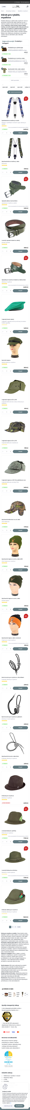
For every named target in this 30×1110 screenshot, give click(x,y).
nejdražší (12, 87)
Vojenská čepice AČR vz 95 (9, 440)
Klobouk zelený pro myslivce (10, 909)
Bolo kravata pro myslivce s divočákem (13, 677)
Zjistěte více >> (15, 1010)
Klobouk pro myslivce (8, 796)
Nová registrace (25, 2)
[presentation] (3, 994)
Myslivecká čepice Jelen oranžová (11, 638)
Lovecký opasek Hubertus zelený (11, 240)
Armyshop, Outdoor (11, 11)
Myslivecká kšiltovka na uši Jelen (11, 519)
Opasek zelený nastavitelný (9, 201)
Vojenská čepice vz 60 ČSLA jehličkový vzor (14, 480)
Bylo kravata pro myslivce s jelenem (12, 717)
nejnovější (19, 87)
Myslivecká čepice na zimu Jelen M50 (12, 559)
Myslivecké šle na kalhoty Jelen (10, 161)
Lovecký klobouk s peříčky (9, 831)
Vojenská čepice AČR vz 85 (9, 399)
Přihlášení (18, 2)
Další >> (19, 927)
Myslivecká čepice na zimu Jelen (11, 598)
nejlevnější (5, 87)
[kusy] (7, 133)
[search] (27, 6)
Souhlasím (19, 1106)
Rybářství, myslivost (23, 11)
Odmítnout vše (8, 1106)
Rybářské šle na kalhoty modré (10, 120)
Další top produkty (15, 80)
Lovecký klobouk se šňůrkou (9, 870)
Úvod (2, 11)
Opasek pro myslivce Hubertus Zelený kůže (14, 280)
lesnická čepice (6, 360)
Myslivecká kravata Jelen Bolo (10, 756)
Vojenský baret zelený (8, 319)
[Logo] (16, 7)
